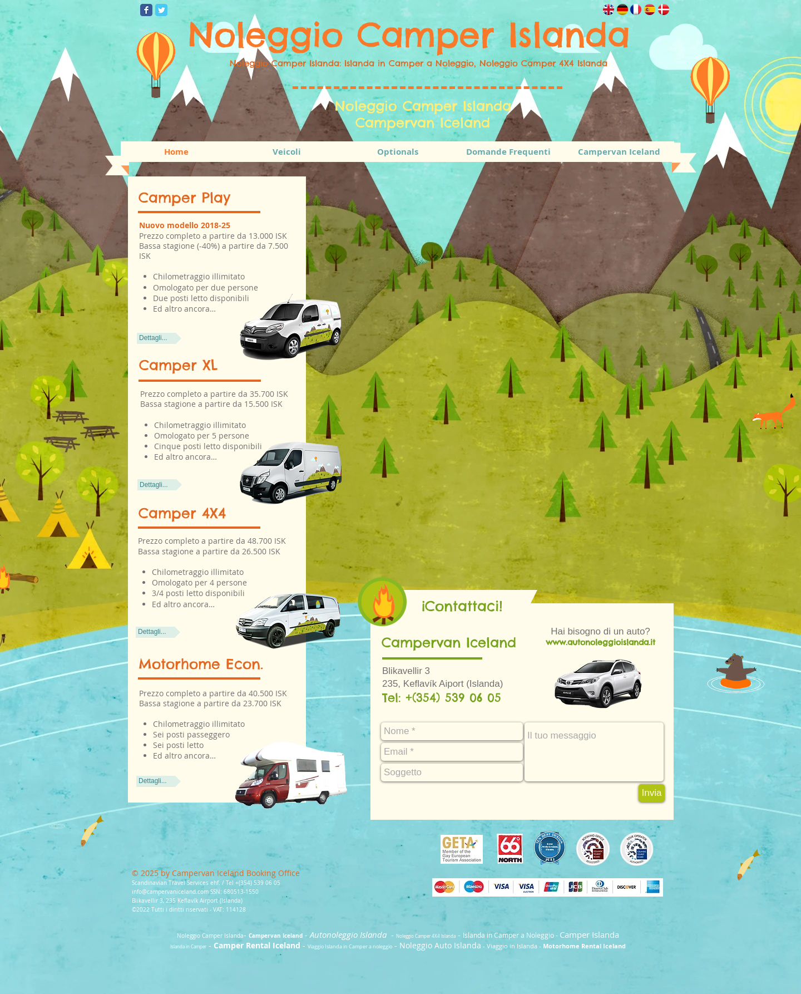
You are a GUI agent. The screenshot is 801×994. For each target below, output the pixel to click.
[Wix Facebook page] (146, 10)
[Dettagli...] (159, 338)
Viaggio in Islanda (512, 946)
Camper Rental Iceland (257, 945)
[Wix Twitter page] (161, 10)
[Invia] (652, 793)
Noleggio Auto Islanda (440, 945)
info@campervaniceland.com (170, 891)
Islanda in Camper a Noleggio (508, 935)
